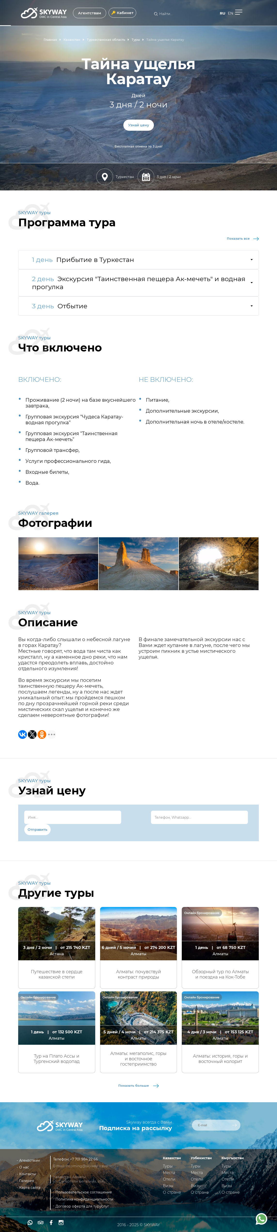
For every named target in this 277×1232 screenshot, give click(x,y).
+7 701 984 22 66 (84, 1159)
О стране (172, 1192)
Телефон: (61, 1159)
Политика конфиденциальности (84, 1199)
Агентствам (89, 13)
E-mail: (59, 1166)
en (230, 13)
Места (169, 1172)
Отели (169, 1179)
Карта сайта (29, 1187)
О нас (24, 1167)
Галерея (26, 1181)
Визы (168, 1185)
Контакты (27, 1174)
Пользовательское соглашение (83, 1192)
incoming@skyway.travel (87, 1166)
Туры (168, 1166)
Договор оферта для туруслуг (82, 1206)
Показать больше (138, 1085)
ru (222, 13)
